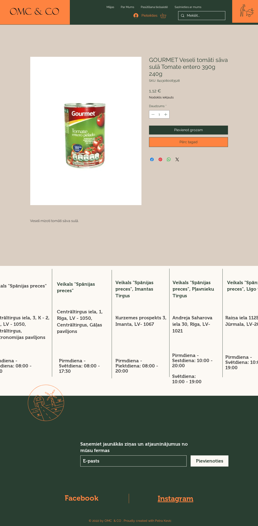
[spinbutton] (159, 114)
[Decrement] (152, 114)
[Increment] (166, 114)
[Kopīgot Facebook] (152, 159)
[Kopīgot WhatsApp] (168, 159)
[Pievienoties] (209, 461)
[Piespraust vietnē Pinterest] (160, 159)
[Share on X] (177, 159)
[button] (247, 10)
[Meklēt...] (201, 15)
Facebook (81, 498)
